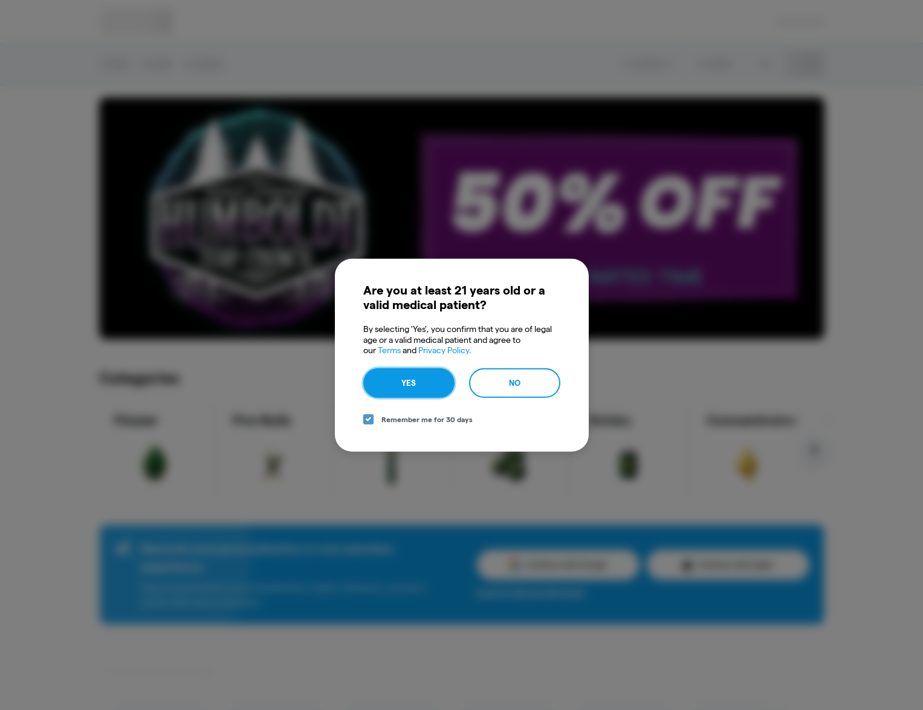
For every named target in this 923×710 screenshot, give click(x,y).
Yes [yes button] (408, 382)
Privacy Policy (443, 350)
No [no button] (514, 382)
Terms (389, 350)
